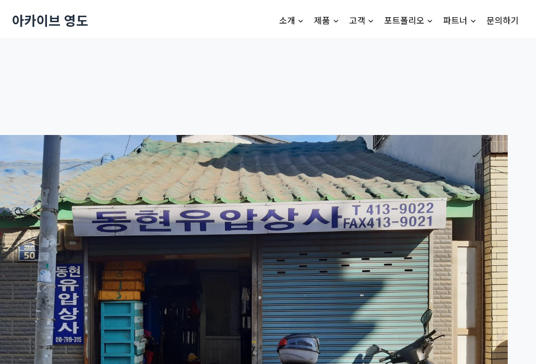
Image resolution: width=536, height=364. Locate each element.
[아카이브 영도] (50, 20)
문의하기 (503, 20)
